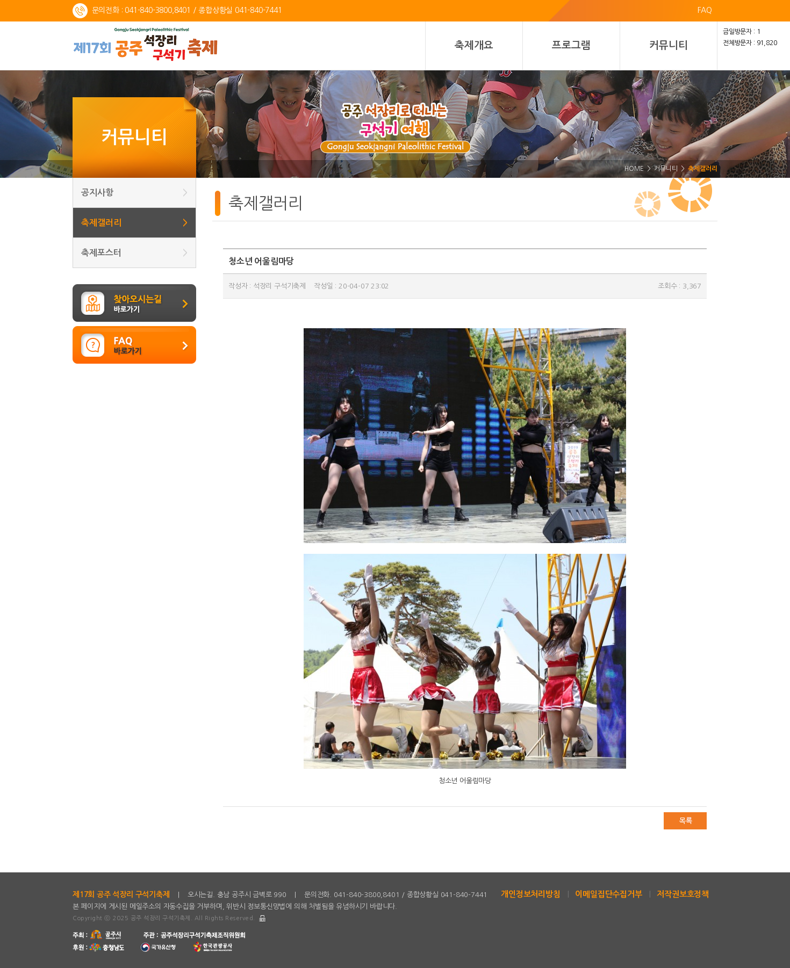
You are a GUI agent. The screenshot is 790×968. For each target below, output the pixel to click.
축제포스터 (134, 253)
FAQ (705, 10)
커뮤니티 (668, 45)
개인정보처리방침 (530, 894)
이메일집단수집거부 (608, 894)
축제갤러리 (134, 222)
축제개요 (474, 45)
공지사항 (134, 192)
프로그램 (571, 45)
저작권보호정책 (683, 894)
